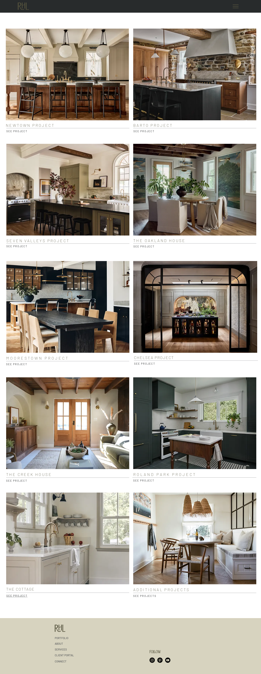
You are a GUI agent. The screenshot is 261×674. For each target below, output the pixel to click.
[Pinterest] (160, 660)
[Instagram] (152, 660)
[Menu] (235, 6)
